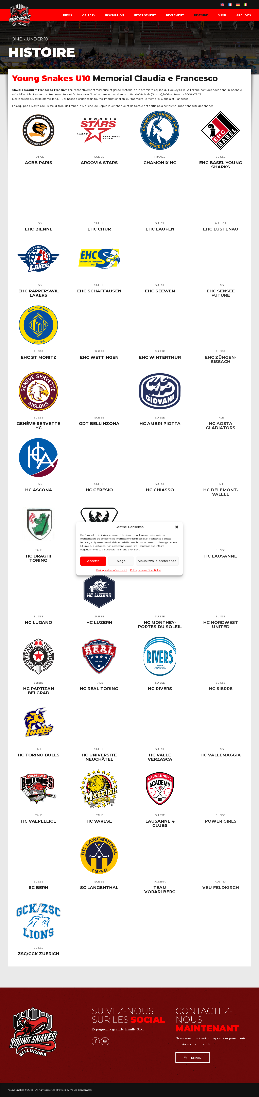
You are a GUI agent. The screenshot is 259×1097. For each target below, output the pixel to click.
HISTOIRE (201, 15)
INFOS (67, 15)
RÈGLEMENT (175, 15)
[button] (177, 527)
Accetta (93, 561)
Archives (243, 15)
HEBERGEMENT (145, 15)
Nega (121, 561)
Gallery (88, 15)
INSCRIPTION (114, 15)
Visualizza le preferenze (157, 561)
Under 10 (37, 38)
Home (15, 38)
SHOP (222, 15)
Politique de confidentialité (111, 569)
